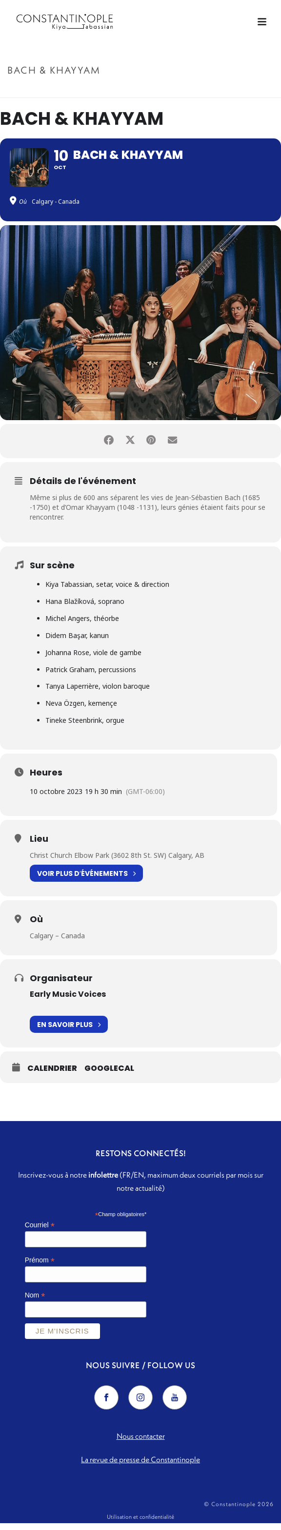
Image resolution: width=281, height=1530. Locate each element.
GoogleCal (109, 1076)
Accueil (113, 91)
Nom (35, 1302)
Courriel (40, 1232)
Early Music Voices (68, 1001)
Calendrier (52, 1076)
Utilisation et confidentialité (140, 1523)
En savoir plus (68, 1032)
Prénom (40, 1267)
